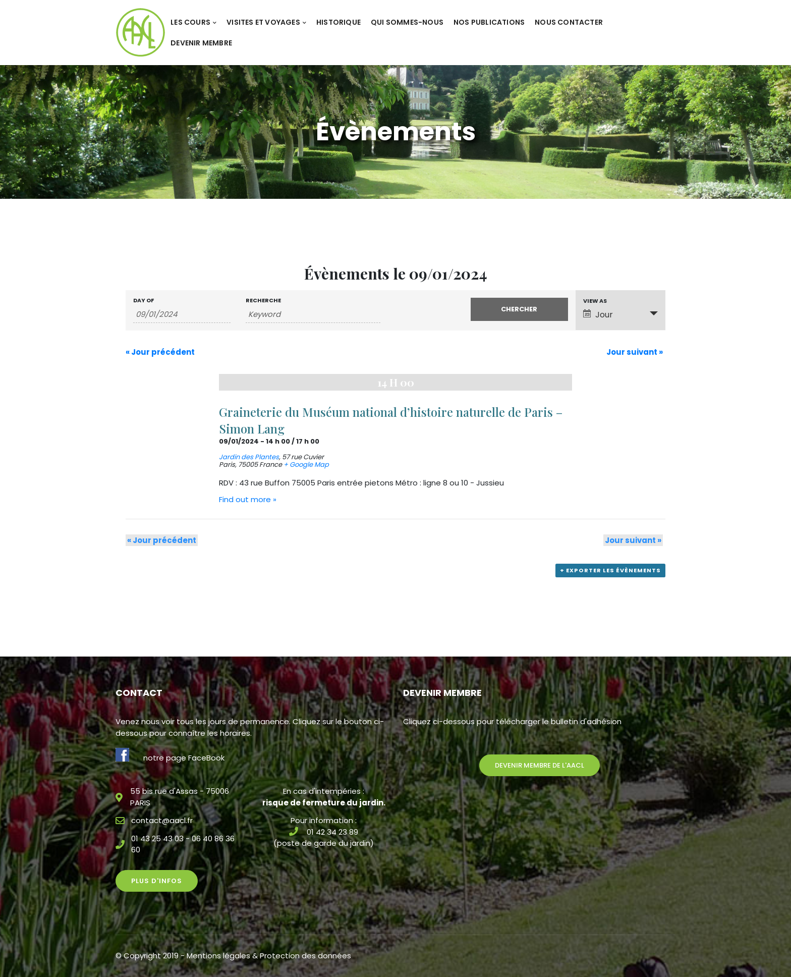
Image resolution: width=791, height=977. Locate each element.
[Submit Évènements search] (519, 309)
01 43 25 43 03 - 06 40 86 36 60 (183, 844)
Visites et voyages (266, 22)
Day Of (143, 300)
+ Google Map (306, 464)
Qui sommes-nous (407, 22)
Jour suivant (634, 352)
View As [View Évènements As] (595, 301)
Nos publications (489, 22)
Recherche (263, 300)
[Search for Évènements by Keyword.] (313, 314)
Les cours (193, 22)
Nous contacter (569, 22)
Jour (598, 314)
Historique (338, 22)
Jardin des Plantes (249, 457)
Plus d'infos (156, 881)
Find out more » (247, 499)
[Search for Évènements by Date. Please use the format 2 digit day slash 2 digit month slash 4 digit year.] (182, 314)
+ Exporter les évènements (611, 573)
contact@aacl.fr (162, 820)
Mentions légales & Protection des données (269, 955)
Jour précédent (160, 352)
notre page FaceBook (183, 757)
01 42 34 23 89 (332, 832)
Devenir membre (201, 43)
